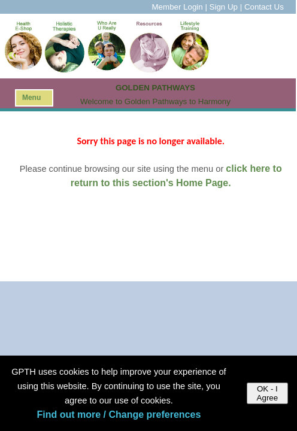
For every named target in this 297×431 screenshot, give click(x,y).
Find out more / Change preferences (119, 414)
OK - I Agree (267, 393)
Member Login (177, 6)
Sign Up (224, 6)
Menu (31, 97)
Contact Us (264, 6)
